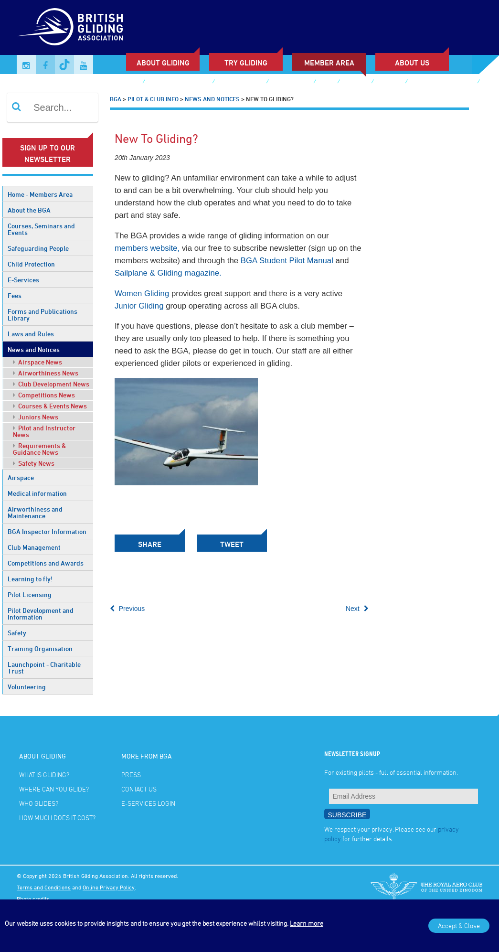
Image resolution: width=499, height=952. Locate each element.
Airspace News (37, 362)
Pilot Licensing (30, 594)
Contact (389, 82)
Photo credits (33, 898)
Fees (14, 295)
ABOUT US (412, 62)
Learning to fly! (30, 579)
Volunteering (27, 687)
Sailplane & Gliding (178, 82)
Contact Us (139, 789)
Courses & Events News (50, 406)
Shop (326, 82)
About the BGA (29, 210)
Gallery (355, 82)
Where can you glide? (54, 789)
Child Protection (31, 264)
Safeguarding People (38, 248)
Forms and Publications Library (42, 314)
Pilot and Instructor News (44, 431)
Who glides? (38, 803)
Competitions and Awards (46, 563)
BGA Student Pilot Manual (287, 260)
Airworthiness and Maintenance (35, 512)
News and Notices (34, 349)
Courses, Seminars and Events (41, 229)
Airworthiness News (45, 373)
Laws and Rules (31, 334)
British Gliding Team (442, 82)
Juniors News (35, 417)
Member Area (329, 62)
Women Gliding (142, 293)
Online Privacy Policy (109, 887)
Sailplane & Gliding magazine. (168, 273)
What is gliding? (44, 774)
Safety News (33, 463)
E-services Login (51, 97)
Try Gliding (245, 62)
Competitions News (44, 395)
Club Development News (51, 384)
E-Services (23, 280)
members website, (147, 248)
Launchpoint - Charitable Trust (44, 667)
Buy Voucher (291, 82)
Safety (17, 633)
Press (131, 774)
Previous (127, 608)
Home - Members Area (40, 194)
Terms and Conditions (44, 887)
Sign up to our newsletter (47, 153)
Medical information (37, 493)
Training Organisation (40, 648)
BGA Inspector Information (47, 531)
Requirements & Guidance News (39, 448)
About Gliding (163, 62)
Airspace (21, 477)
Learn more (306, 923)
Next (357, 608)
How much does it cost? (57, 817)
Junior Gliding (240, 82)
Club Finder (121, 82)
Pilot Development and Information (41, 613)
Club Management (34, 547)
